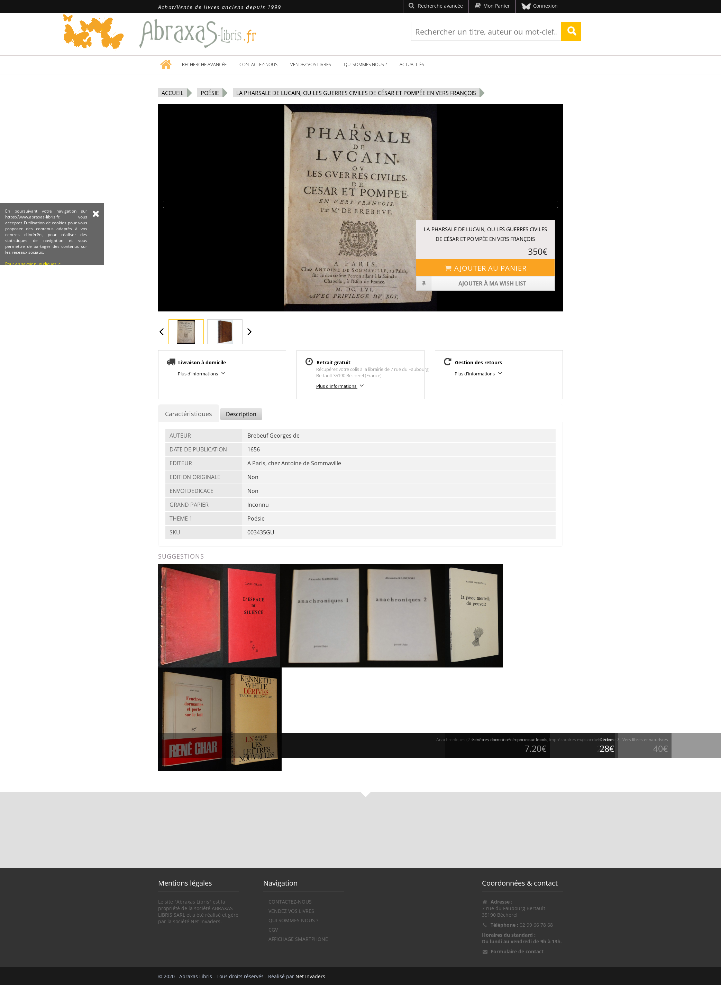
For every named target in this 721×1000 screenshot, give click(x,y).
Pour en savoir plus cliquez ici (33, 303)
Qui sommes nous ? (365, 64)
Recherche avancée (204, 64)
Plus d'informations (203, 373)
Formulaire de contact (517, 951)
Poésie (210, 93)
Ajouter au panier (485, 268)
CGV (273, 929)
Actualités (412, 64)
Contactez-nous (258, 64)
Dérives (607, 739)
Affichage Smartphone (298, 939)
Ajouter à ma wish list (471, 283)
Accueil (172, 93)
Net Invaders (310, 976)
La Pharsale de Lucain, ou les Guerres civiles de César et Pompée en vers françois (356, 93)
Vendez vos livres (310, 64)
